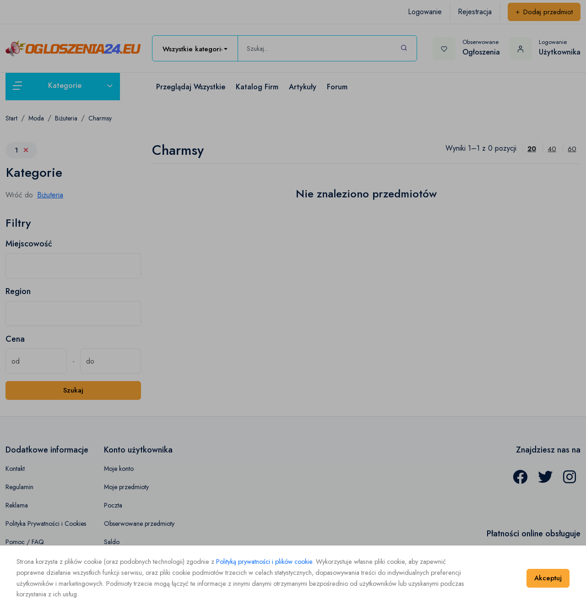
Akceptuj (548, 578)
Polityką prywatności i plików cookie (264, 561)
